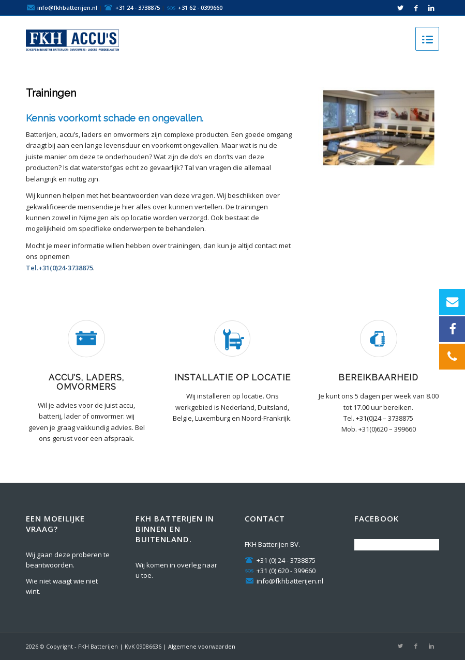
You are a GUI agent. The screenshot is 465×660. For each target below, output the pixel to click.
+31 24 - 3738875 (137, 7)
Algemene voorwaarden (201, 646)
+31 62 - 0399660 (200, 7)
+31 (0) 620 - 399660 (280, 570)
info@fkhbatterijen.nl (67, 7)
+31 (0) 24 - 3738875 (280, 560)
